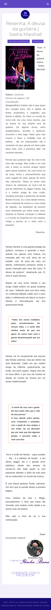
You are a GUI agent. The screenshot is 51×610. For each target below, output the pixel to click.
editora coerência (18, 41)
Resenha (37, 41)
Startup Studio (41, 606)
